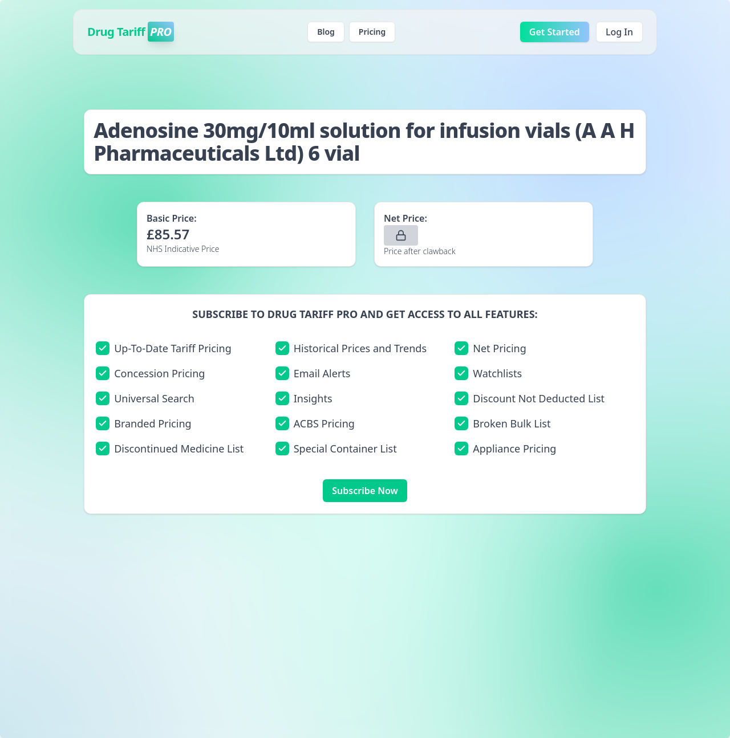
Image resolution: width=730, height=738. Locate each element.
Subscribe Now (365, 490)
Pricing (372, 31)
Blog (326, 31)
